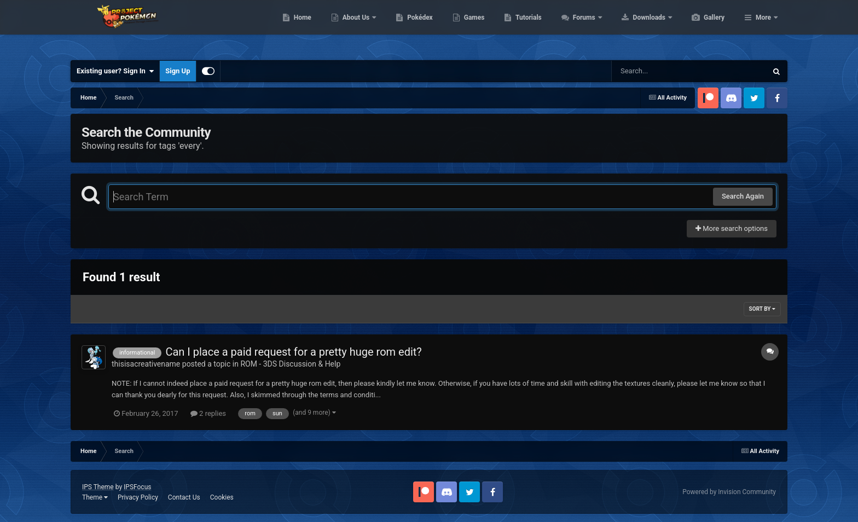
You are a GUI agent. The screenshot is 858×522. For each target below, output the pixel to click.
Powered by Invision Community (729, 492)
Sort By (762, 309)
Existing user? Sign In (115, 71)
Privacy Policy (138, 497)
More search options (731, 228)
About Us (408, 27)
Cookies (222, 497)
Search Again (743, 196)
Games (526, 27)
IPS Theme (98, 487)
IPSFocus (137, 487)
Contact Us (184, 497)
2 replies (208, 413)
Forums (637, 27)
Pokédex (471, 27)
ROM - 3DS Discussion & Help (290, 363)
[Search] (661, 71)
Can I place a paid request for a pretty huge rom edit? (293, 351)
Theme (95, 497)
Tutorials (580, 27)
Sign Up (177, 71)
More (763, 27)
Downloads (702, 27)
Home (354, 27)
